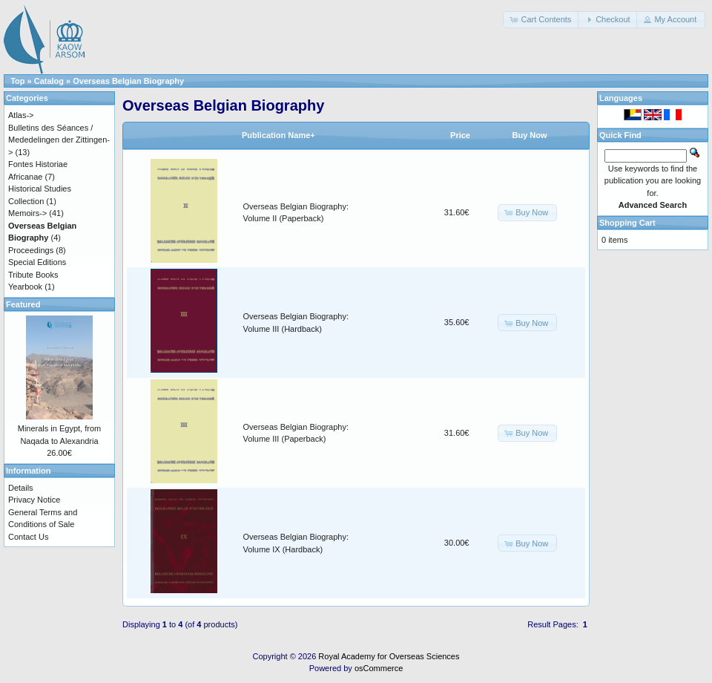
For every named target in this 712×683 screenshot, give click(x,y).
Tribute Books (33, 274)
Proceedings (30, 250)
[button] (541, 19)
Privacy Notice (34, 499)
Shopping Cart (627, 222)
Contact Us (28, 536)
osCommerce (379, 668)
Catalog (49, 80)
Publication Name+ (278, 135)
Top (17, 80)
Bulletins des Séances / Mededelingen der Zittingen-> (59, 140)
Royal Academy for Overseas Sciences (388, 656)
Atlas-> (21, 115)
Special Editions (37, 262)
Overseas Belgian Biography (128, 80)
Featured (23, 304)
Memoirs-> (27, 213)
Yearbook (25, 286)
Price (460, 135)
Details (20, 487)
